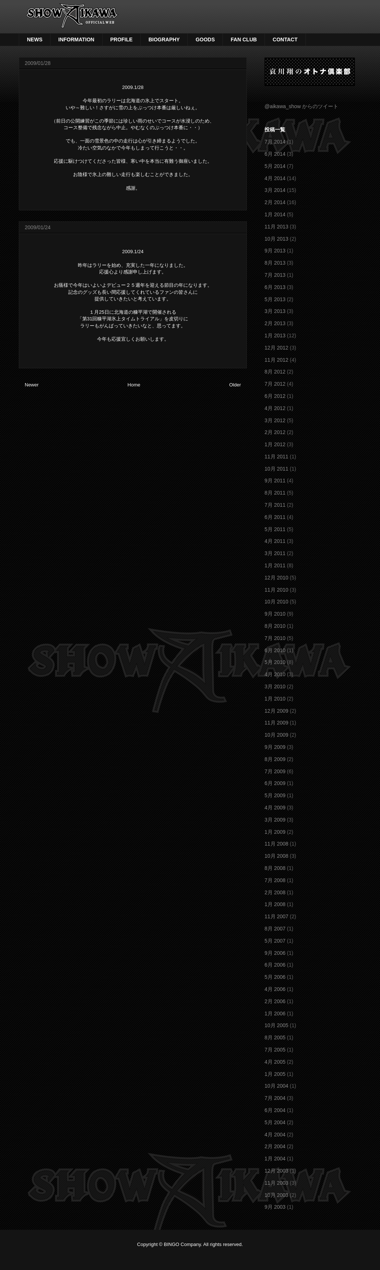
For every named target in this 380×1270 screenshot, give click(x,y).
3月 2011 (275, 553)
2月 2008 (275, 892)
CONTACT (285, 39)
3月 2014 (275, 190)
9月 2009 (275, 747)
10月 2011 (277, 469)
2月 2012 (275, 432)
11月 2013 (277, 227)
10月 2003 (277, 1195)
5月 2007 (275, 941)
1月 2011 (275, 565)
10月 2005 (277, 1025)
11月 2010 (277, 590)
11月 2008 (277, 844)
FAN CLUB (244, 39)
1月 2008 (275, 904)
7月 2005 (275, 1050)
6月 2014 (275, 154)
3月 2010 (275, 686)
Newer (32, 385)
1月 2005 (275, 1074)
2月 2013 (275, 323)
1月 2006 (275, 1013)
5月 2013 (275, 299)
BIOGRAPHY (164, 39)
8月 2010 (275, 626)
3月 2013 (275, 311)
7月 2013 (275, 275)
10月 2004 (277, 1086)
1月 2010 (275, 699)
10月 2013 (277, 239)
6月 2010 (275, 650)
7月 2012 (275, 384)
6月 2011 (275, 517)
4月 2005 (275, 1062)
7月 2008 (275, 880)
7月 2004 (275, 1098)
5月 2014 (275, 166)
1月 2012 (275, 444)
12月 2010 (277, 578)
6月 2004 (275, 1110)
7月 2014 (275, 142)
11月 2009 (277, 723)
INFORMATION (76, 39)
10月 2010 (277, 602)
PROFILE (121, 39)
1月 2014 (275, 214)
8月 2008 (275, 868)
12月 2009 (277, 711)
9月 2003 (275, 1207)
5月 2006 (275, 977)
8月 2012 (275, 372)
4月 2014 (275, 178)
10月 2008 (277, 856)
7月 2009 (275, 771)
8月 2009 (275, 759)
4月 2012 (275, 408)
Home (134, 385)
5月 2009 (275, 795)
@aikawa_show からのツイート (301, 106)
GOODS (205, 39)
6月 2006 (275, 965)
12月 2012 (277, 348)
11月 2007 (277, 916)
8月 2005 (275, 1037)
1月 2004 (275, 1158)
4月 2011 (275, 541)
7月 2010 (275, 638)
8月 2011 (275, 493)
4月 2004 (275, 1135)
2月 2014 (275, 202)
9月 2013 (275, 251)
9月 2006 (275, 953)
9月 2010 (275, 614)
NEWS (34, 39)
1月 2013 (275, 335)
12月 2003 (277, 1171)
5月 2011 (275, 529)
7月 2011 (275, 505)
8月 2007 (275, 929)
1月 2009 (275, 832)
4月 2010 (275, 674)
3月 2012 (275, 420)
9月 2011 (275, 480)
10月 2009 (277, 735)
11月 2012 (277, 360)
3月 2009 (275, 820)
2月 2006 (275, 1001)
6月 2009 (275, 783)
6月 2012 (275, 396)
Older (235, 385)
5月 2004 (275, 1122)
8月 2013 (275, 263)
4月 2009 (275, 807)
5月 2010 (275, 662)
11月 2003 (277, 1183)
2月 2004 (275, 1146)
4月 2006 (275, 989)
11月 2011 (277, 457)
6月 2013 (275, 287)
